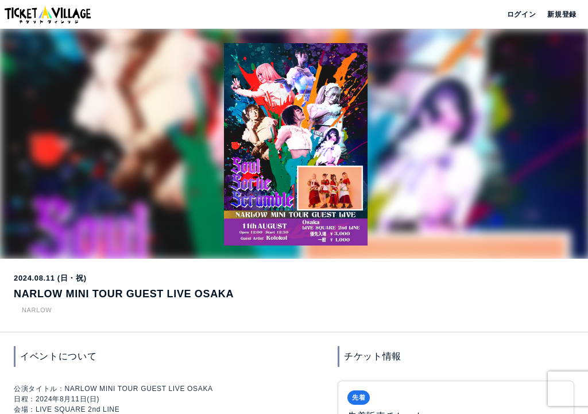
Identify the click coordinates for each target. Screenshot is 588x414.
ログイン (520, 14)
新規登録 (557, 14)
